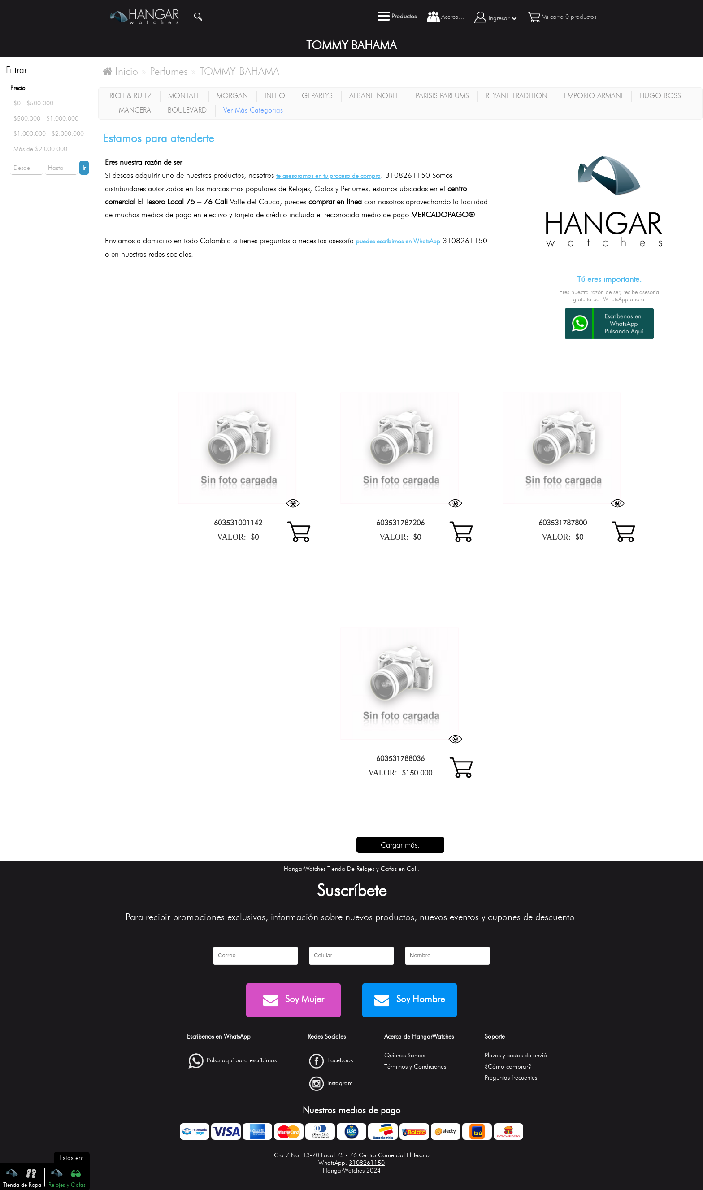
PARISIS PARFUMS (442, 95)
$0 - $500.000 (33, 103)
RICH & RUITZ (130, 95)
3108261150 (367, 1163)
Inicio (120, 71)
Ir (84, 168)
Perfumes (169, 71)
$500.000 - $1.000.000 (45, 118)
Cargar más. (400, 844)
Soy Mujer (293, 1000)
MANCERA (135, 110)
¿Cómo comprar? (508, 1066)
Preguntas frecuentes (511, 1078)
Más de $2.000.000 (40, 149)
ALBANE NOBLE (374, 95)
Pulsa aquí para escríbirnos (242, 1060)
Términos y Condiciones (415, 1066)
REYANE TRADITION (516, 95)
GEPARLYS (317, 95)
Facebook (340, 1060)
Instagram (340, 1083)
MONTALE (184, 95)
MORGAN (232, 95)
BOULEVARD (187, 110)
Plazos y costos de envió (516, 1055)
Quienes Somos (404, 1055)
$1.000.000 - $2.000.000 (48, 134)
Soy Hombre (409, 1000)
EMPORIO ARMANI (593, 95)
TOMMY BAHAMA (239, 71)
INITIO (275, 95)
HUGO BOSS (660, 95)
